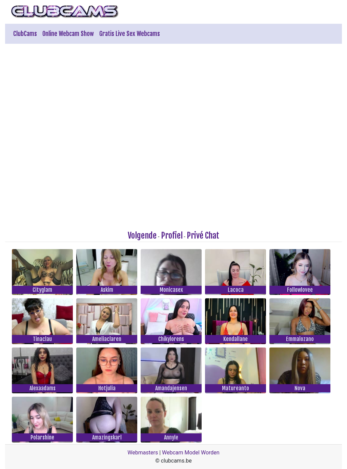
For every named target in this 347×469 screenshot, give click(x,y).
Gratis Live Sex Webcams (129, 33)
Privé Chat (203, 235)
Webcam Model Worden (191, 452)
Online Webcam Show (68, 33)
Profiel (172, 235)
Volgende (142, 235)
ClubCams (25, 33)
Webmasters (142, 452)
